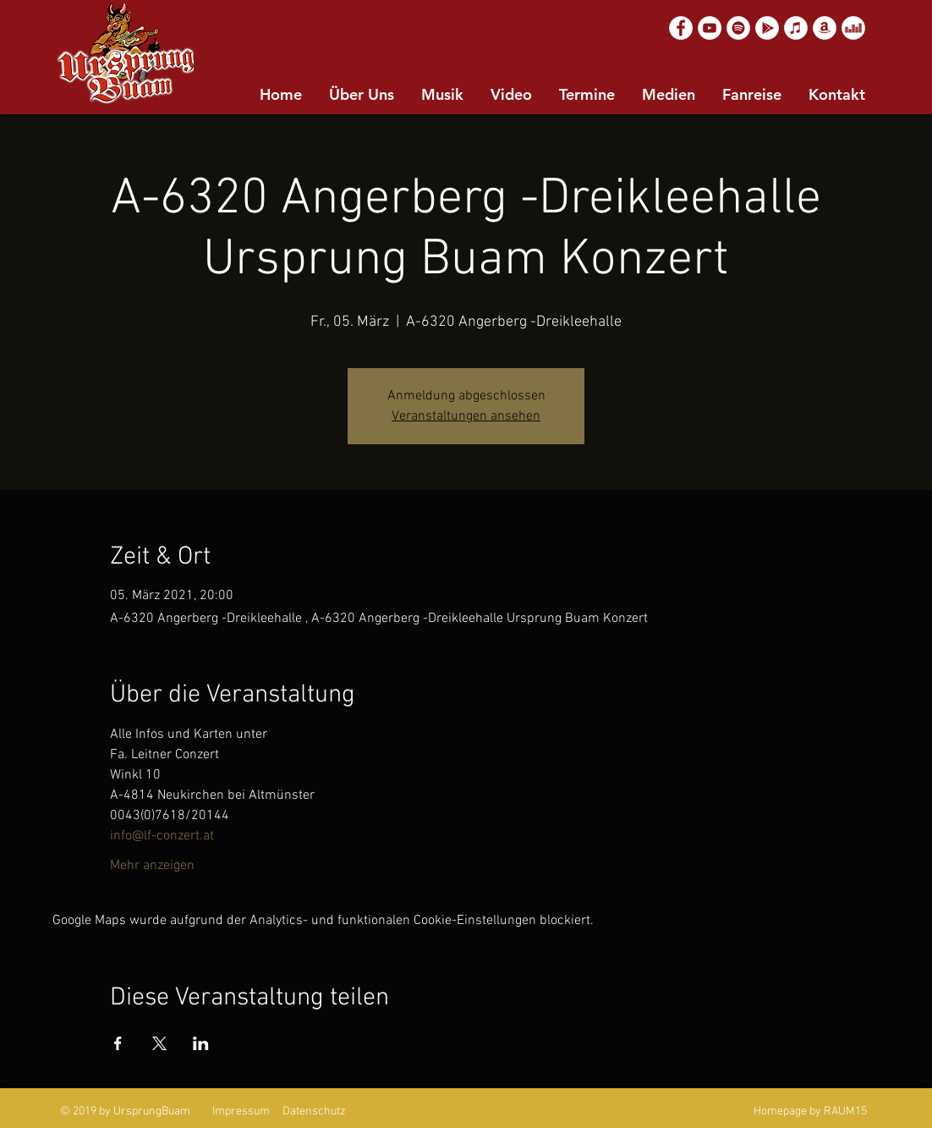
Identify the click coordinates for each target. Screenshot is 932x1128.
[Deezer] (853, 28)
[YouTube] (709, 28)
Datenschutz (314, 1111)
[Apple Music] (796, 28)
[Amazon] (824, 28)
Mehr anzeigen (152, 865)
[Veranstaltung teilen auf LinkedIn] (201, 1043)
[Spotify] (738, 28)
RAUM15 (845, 1111)
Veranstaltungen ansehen (466, 416)
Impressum (241, 1111)
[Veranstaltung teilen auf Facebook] (118, 1043)
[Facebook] (681, 28)
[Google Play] (767, 28)
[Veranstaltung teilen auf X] (159, 1043)
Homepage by (787, 1111)
